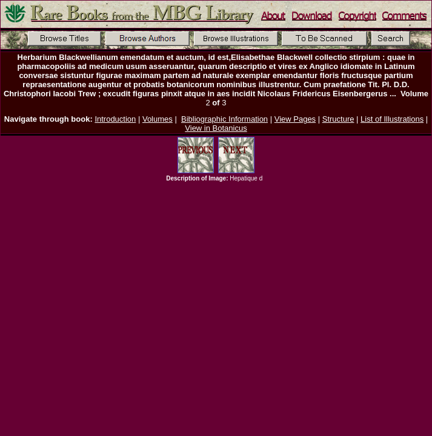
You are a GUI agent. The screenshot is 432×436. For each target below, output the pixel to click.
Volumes (157, 119)
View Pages (295, 119)
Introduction (115, 119)
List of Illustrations (392, 119)
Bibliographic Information (224, 119)
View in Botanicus (216, 128)
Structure (338, 119)
